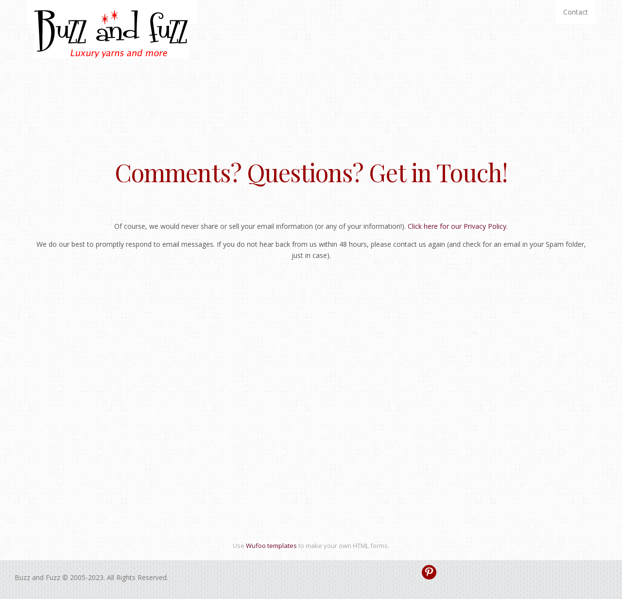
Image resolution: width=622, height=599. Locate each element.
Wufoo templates (271, 545)
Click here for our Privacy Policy (457, 226)
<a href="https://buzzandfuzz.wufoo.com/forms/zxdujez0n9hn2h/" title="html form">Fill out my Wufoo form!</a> (311, 413)
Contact (575, 12)
